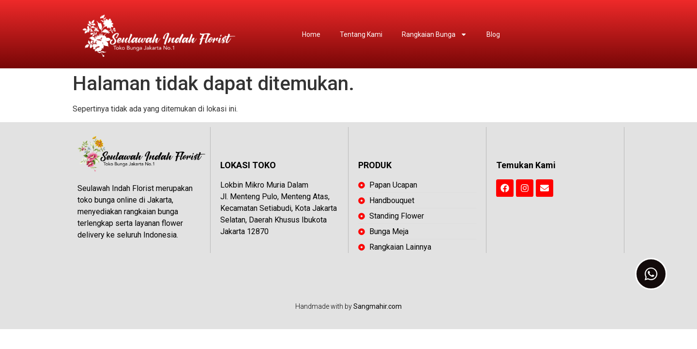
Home (311, 34)
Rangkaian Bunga (434, 34)
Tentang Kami (361, 34)
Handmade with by (348, 306)
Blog (493, 34)
